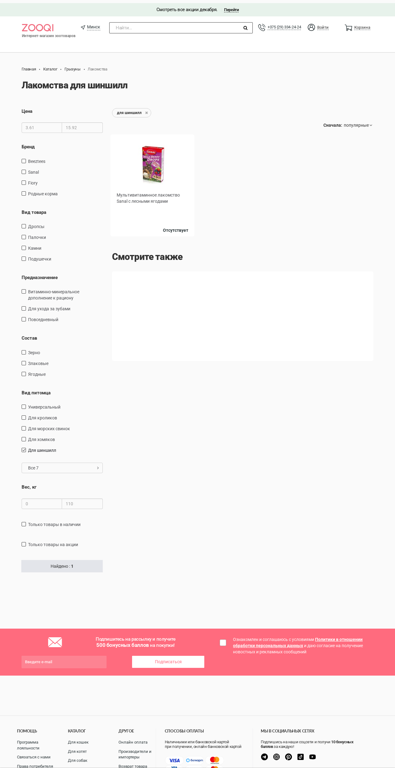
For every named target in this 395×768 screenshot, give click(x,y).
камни (34, 245)
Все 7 (63, 465)
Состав (29, 335)
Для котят (77, 751)
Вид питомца (36, 389)
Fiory (33, 179)
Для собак (77, 760)
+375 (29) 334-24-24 (284, 24)
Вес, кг (29, 484)
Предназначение (40, 274)
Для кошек (78, 742)
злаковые (38, 360)
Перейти (231, 6)
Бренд (28, 143)
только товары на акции (53, 541)
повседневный (43, 316)
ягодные (37, 371)
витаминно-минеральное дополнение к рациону (53, 291)
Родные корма (43, 190)
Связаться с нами (34, 757)
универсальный (44, 403)
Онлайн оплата (133, 742)
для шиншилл (42, 447)
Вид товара (34, 209)
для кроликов (42, 414)
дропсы (36, 223)
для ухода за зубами (49, 305)
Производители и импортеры (135, 754)
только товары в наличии (54, 521)
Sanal (33, 168)
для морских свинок (49, 425)
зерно (34, 349)
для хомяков (41, 436)
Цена (27, 108)
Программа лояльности (28, 745)
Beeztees (36, 157)
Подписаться (168, 658)
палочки (37, 234)
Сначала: (332, 122)
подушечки (39, 255)
